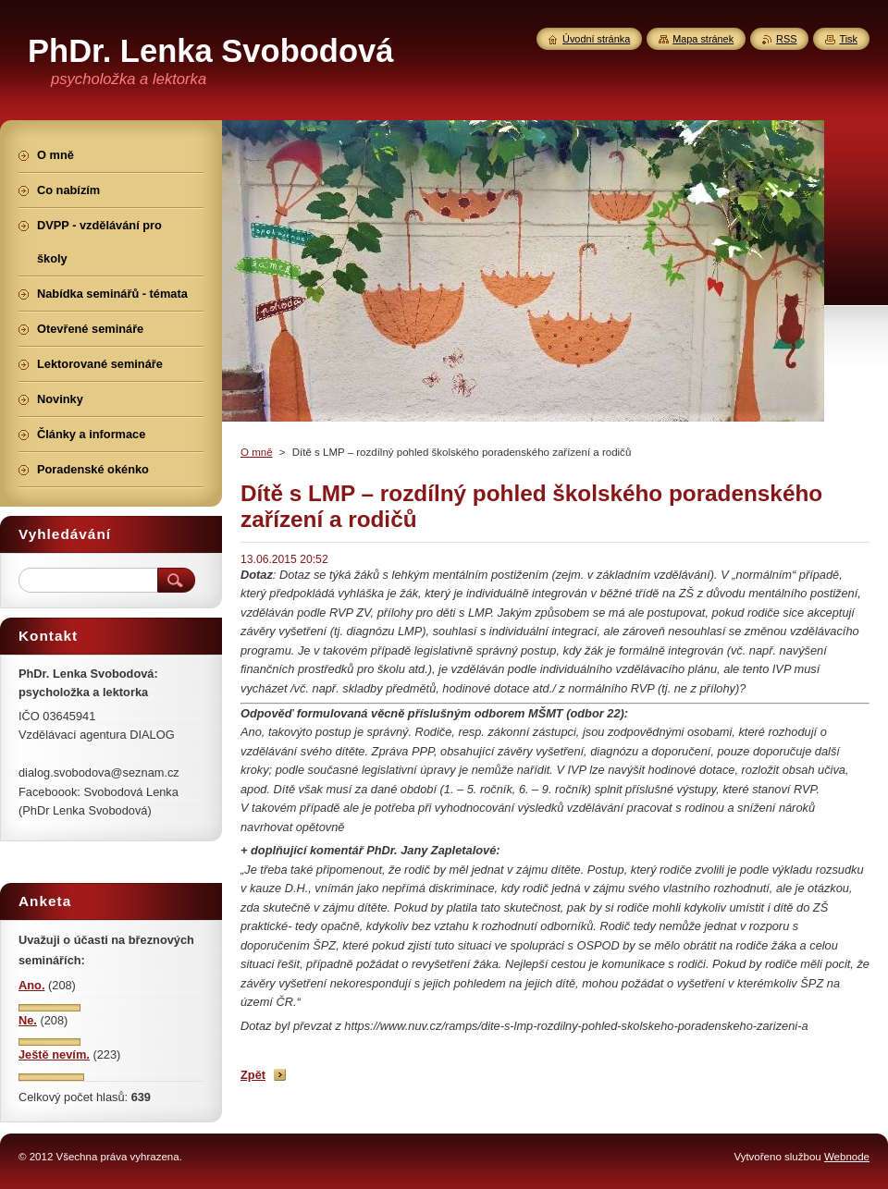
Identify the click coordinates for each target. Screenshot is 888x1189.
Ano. (31, 985)
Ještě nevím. (54, 1054)
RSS (786, 38)
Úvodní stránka (596, 38)
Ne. (27, 1020)
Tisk (848, 38)
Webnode (847, 1156)
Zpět (252, 1075)
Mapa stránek (703, 38)
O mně (256, 452)
